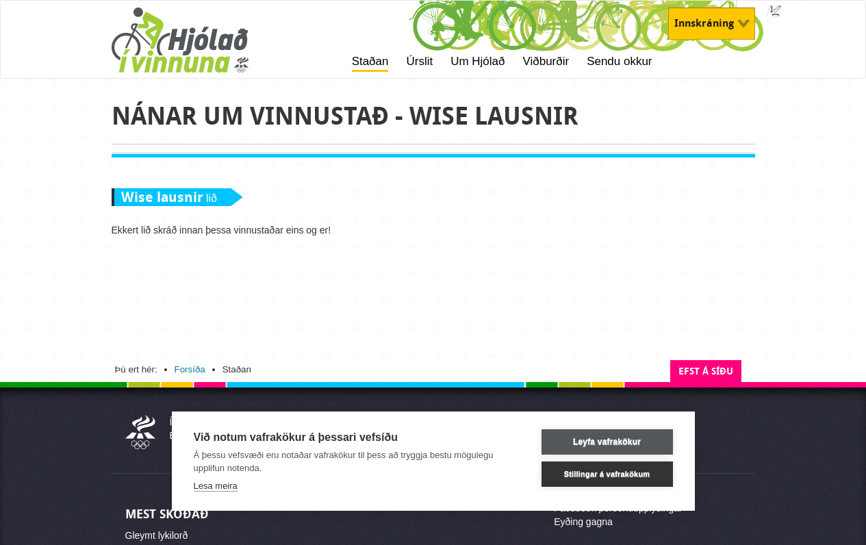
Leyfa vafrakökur (607, 441)
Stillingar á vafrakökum (607, 474)
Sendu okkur (619, 61)
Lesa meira (216, 486)
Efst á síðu (705, 371)
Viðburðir (545, 61)
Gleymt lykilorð (156, 535)
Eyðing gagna (583, 521)
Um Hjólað (477, 61)
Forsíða (190, 369)
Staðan (370, 61)
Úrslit (419, 61)
